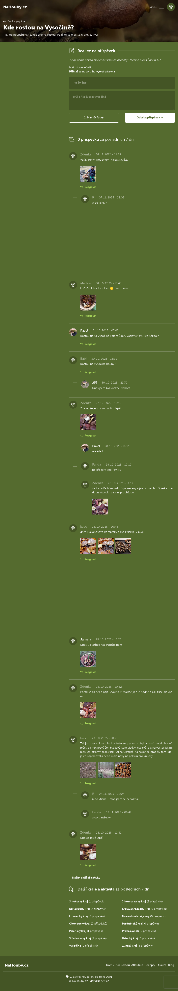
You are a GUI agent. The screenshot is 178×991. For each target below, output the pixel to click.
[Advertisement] (33, 106)
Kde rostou (123, 965)
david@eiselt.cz (99, 981)
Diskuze (161, 965)
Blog (171, 965)
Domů (110, 965)
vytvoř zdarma (105, 71)
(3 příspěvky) (137, 945)
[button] (162, 7)
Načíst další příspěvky (86, 877)
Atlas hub (137, 965)
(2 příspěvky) (87, 909)
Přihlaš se (75, 71)
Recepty (150, 965)
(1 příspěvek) (86, 901)
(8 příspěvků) (142, 901)
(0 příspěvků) (144, 909)
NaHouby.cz (15, 7)
